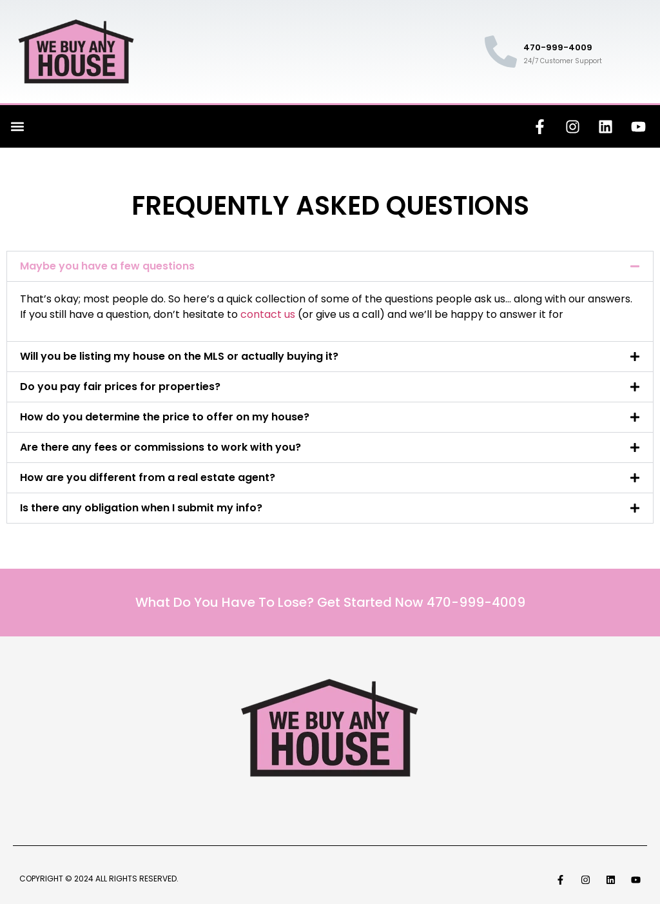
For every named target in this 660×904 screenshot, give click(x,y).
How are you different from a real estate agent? (147, 477)
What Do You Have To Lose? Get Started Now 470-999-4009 (330, 602)
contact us (267, 314)
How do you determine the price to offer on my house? (164, 416)
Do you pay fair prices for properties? (120, 386)
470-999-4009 (557, 47)
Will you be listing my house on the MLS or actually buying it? (179, 356)
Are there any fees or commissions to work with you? (160, 447)
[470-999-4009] (501, 51)
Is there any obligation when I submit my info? (141, 507)
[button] (17, 126)
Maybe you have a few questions (107, 266)
